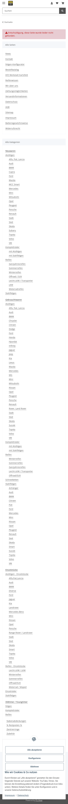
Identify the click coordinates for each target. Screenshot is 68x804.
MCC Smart (14, 184)
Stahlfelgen (10, 293)
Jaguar (12, 350)
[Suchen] (62, 11)
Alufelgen (10, 155)
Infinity (12, 345)
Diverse (12, 590)
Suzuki (12, 425)
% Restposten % (14, 725)
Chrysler (13, 320)
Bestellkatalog (12, 69)
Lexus (11, 362)
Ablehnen (34, 766)
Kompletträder (12, 247)
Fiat (10, 504)
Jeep (11, 354)
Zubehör (11, 733)
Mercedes (13, 188)
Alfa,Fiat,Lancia (16, 578)
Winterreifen (15, 272)
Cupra (12, 171)
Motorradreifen (16, 289)
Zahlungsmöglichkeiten (16, 91)
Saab (11, 217)
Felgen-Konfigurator (15, 64)
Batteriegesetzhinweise (16, 123)
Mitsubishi (14, 197)
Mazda (12, 180)
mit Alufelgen (15, 251)
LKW (11, 284)
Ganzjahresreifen (17, 264)
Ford (11, 176)
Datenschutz (23, 795)
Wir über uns (11, 85)
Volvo (11, 238)
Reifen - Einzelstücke (15, 666)
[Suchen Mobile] (30, 11)
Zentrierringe (13, 729)
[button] (51, 3)
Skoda (12, 226)
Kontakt (9, 59)
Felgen (8, 706)
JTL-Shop (38, 800)
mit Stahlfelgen (16, 255)
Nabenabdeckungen (16, 721)
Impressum (10, 795)
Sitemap (9, 112)
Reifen (8, 259)
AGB (7, 107)
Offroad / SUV (15, 276)
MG (10, 375)
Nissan (12, 387)
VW (10, 243)
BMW (11, 167)
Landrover (14, 607)
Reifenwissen (11, 80)
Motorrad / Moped (18, 687)
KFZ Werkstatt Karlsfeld (16, 75)
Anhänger (13, 488)
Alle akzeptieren (34, 750)
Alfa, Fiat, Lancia (17, 159)
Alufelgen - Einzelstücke (16, 574)
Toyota (12, 234)
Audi (11, 163)
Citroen (12, 324)
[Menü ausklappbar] (3, 2)
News (8, 53)
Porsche (12, 209)
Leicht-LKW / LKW (17, 670)
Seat (11, 222)
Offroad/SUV (15, 475)
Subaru (12, 230)
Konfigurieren (34, 758)
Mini (11, 192)
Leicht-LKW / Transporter (21, 280)
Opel (11, 201)
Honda (12, 337)
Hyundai (13, 341)
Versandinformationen (16, 96)
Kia (10, 358)
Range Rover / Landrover (21, 632)
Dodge (12, 329)
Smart (12, 546)
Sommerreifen (16, 268)
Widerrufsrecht (12, 128)
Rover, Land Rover (17, 408)
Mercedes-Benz (16, 611)
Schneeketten (12, 479)
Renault (12, 213)
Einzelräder (10, 691)
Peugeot (13, 205)
